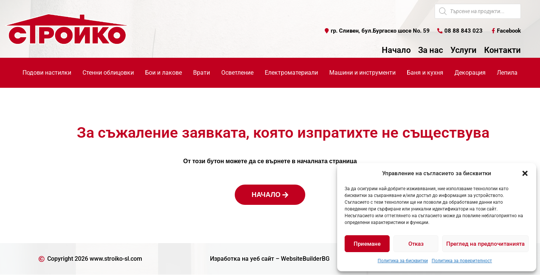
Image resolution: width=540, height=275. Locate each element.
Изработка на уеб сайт (242, 258)
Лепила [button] (507, 72)
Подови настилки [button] (46, 72)
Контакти (502, 50)
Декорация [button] (470, 72)
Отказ (416, 243)
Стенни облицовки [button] (108, 72)
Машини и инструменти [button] (362, 72)
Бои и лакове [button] (163, 72)
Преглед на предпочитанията (485, 243)
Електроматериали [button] (291, 72)
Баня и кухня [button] (425, 72)
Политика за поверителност (462, 260)
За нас (430, 50)
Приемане (367, 243)
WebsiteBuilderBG (305, 258)
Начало (396, 50)
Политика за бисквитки (403, 260)
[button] (525, 173)
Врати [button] (201, 72)
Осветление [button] (237, 72)
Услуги (463, 50)
